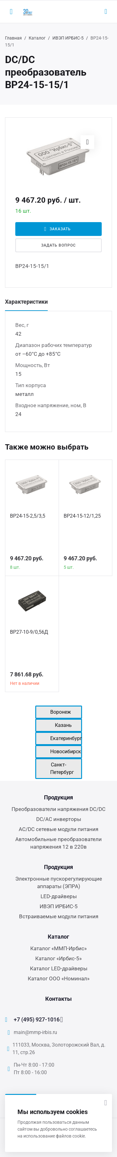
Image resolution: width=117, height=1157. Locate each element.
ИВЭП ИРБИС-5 (68, 37)
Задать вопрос (58, 245)
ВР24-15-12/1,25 (82, 516)
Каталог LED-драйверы (58, 968)
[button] (87, 142)
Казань (63, 725)
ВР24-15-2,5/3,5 (27, 516)
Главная (13, 37)
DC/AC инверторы (58, 819)
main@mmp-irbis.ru (35, 1032)
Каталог (37, 37)
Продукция (58, 797)
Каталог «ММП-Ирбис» (58, 948)
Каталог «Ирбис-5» (58, 958)
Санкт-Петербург (62, 768)
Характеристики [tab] (26, 301)
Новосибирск (65, 751)
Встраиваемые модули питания (58, 916)
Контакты (58, 998)
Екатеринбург (66, 738)
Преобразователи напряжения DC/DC (58, 809)
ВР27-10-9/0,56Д (29, 632)
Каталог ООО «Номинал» (59, 978)
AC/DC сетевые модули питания (58, 829)
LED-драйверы (59, 896)
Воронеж (60, 712)
